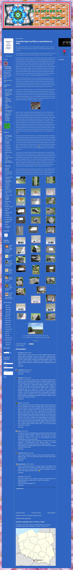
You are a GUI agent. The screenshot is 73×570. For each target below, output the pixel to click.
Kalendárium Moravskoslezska (9, 162)
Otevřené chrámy (7, 187)
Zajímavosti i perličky (8, 222)
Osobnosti (7, 184)
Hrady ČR (7, 155)
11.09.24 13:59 (29, 453)
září (6, 333)
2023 (6, 312)
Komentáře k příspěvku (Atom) (33, 515)
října (6, 335)
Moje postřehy (8, 172)
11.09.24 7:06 (24, 431)
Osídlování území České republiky (8, 182)
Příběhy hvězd (8, 195)
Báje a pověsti (8, 139)
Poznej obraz (8, 190)
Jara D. (20, 403)
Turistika (7, 215)
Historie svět (8, 150)
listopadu (7, 337)
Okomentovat (19, 488)
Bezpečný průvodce (7, 142)
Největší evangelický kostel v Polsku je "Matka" (30, 522)
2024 (6, 314)
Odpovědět (20, 366)
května (7, 324)
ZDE (50, 75)
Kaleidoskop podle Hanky (8, 67)
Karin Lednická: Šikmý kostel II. (9, 90)
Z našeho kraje (8, 219)
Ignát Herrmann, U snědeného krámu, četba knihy (8, 100)
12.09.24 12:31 (27, 476)
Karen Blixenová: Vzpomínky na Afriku (8, 106)
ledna (6, 316)
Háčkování (7, 147)
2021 (6, 307)
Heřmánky (10, 256)
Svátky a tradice (9, 206)
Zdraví (6, 224)
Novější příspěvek (20, 512)
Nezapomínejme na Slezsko (9, 111)
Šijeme (6, 210)
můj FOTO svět (22, 453)
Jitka (19, 431)
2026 (6, 344)
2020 (6, 305)
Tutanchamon (8, 217)
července (7, 329)
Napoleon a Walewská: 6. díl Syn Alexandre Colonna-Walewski (8, 117)
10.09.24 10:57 (28, 370)
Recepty (7, 204)
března (7, 320)
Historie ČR (8, 148)
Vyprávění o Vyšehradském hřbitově (8, 94)
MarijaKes (20, 378)
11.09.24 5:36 (25, 403)
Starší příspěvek (51, 512)
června (7, 327)
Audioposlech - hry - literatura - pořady (9, 137)
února (6, 318)
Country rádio (8, 56)
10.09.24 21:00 (27, 378)
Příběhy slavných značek (7, 198)
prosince (7, 340)
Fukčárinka (21, 370)
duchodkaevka (22, 464)
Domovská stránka (36, 512)
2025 (6, 342)
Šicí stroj (7, 208)
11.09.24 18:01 (30, 464)
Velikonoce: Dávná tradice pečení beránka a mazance (9, 249)
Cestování (22, 345)
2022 (6, 309)
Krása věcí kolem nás (7, 166)
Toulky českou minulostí (8, 213)
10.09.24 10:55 (27, 352)
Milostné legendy (7, 169)
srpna (6, 331)
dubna (6, 322)
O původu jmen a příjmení (9, 177)
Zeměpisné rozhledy (8, 227)
